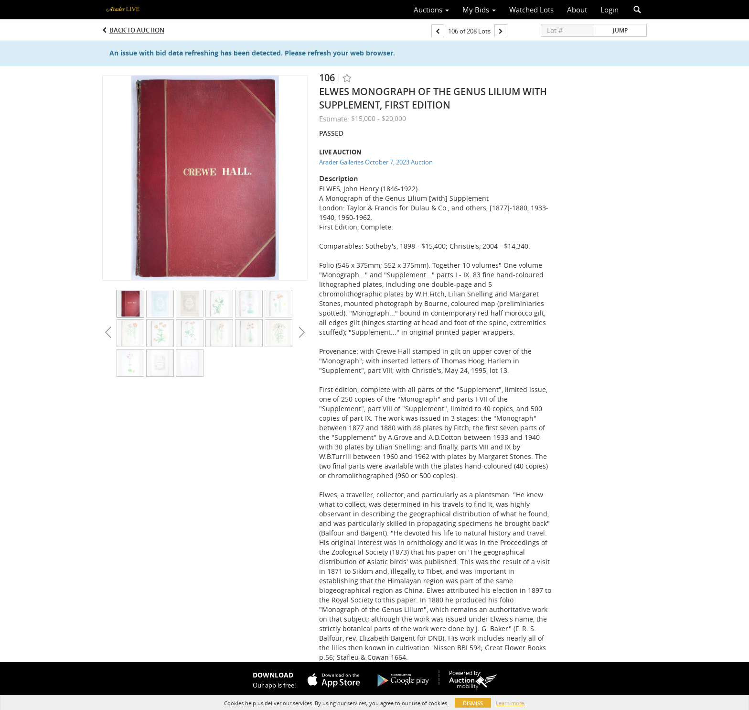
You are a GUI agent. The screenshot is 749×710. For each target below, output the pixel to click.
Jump (620, 30)
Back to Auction (136, 30)
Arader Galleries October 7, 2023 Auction (376, 162)
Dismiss (473, 703)
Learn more (510, 703)
